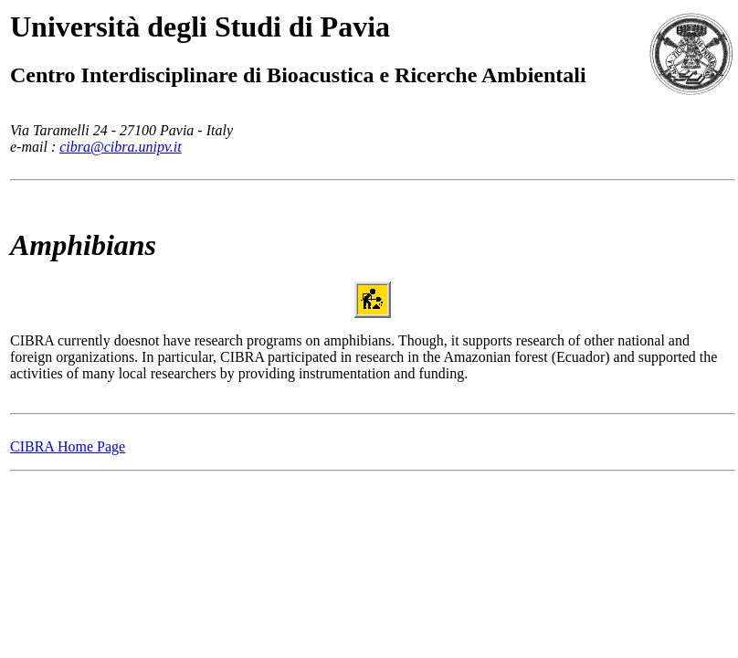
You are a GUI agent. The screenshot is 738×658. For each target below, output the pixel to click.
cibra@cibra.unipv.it (120, 146)
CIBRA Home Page (67, 446)
